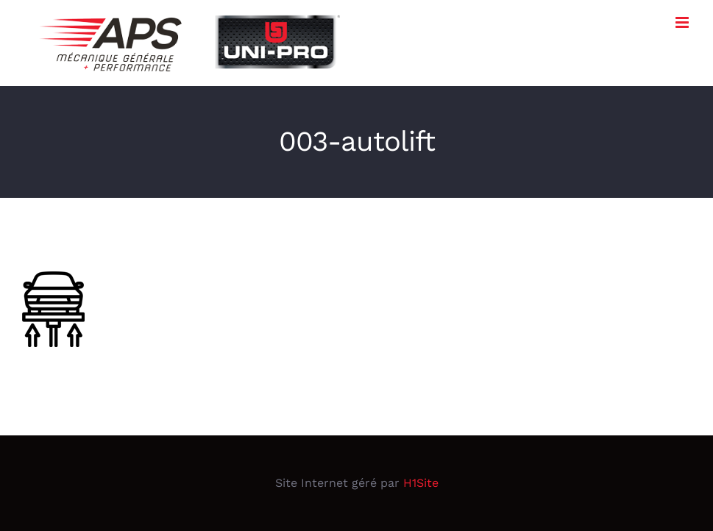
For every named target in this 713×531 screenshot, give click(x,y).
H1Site (421, 483)
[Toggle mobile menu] (683, 22)
